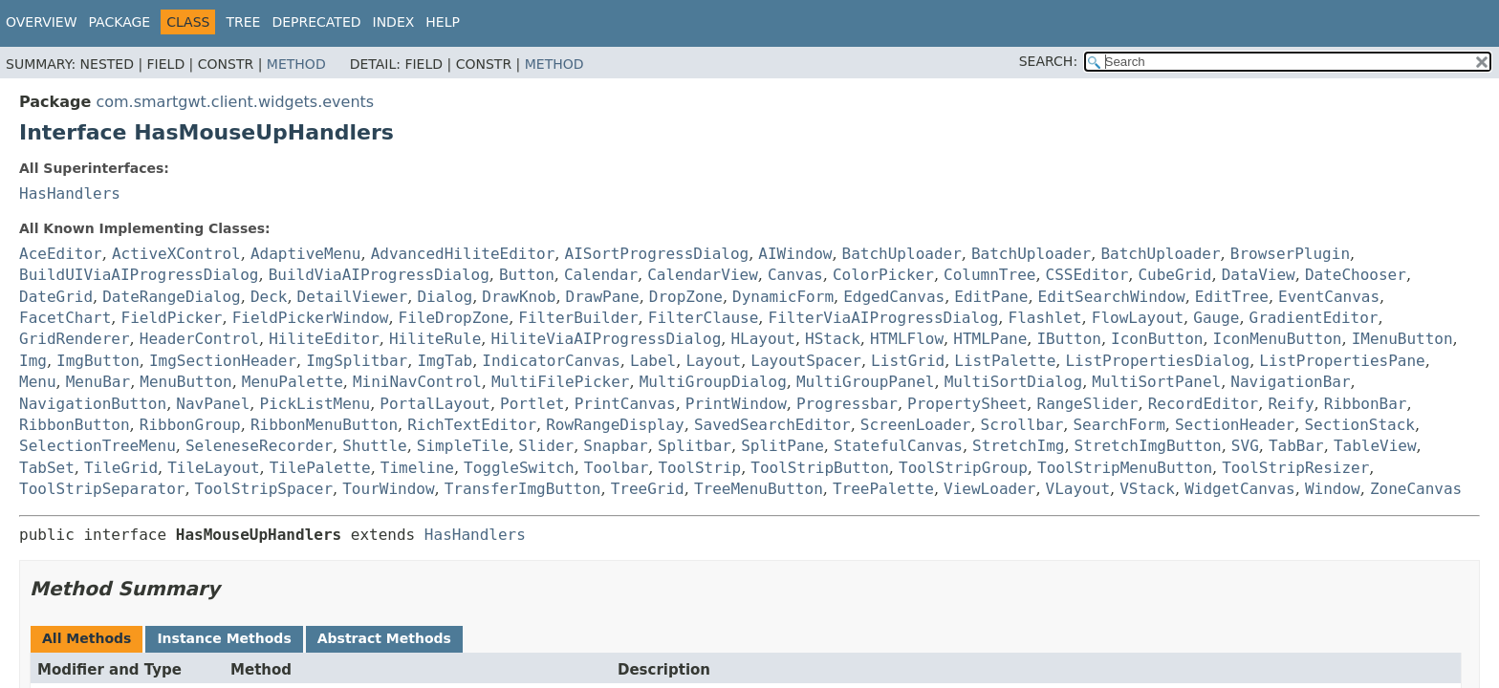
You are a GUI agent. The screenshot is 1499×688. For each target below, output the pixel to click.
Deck (269, 297)
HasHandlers (69, 193)
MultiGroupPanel (865, 382)
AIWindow (795, 254)
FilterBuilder (578, 318)
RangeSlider (1088, 404)
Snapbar (615, 446)
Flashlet (1045, 318)
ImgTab (444, 361)
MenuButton (185, 382)
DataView (1258, 275)
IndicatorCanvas (551, 361)
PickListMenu (315, 404)
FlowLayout (1138, 318)
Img (33, 361)
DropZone (686, 297)
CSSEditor (1087, 275)
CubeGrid (1174, 275)
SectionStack (1359, 425)
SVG (1245, 446)
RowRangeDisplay (615, 425)
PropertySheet (967, 404)
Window (1332, 489)
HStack (832, 339)
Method (296, 64)
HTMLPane (990, 339)
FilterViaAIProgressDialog (884, 318)
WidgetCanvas (1239, 489)
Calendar (601, 275)
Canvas (795, 275)
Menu (37, 382)
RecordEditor (1203, 404)
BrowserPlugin (1290, 254)
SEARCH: (1048, 61)
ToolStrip (699, 468)
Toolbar (616, 468)
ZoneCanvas (1416, 489)
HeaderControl (199, 339)
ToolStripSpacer (264, 489)
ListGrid (908, 361)
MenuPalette (292, 382)
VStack (1147, 489)
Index (394, 22)
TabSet (47, 468)
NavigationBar (1290, 382)
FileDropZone (454, 318)
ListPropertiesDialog (1157, 361)
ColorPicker (883, 275)
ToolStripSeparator (102, 489)
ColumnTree (989, 275)
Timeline (417, 468)
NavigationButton (92, 404)
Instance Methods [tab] (224, 638)
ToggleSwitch (519, 468)
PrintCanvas (625, 404)
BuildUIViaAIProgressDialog (138, 275)
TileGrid (121, 468)
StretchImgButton (1148, 446)
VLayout (1078, 489)
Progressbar (847, 404)
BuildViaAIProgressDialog (379, 275)
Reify (1291, 404)
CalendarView (702, 275)
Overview (41, 22)
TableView (1375, 446)
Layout (713, 361)
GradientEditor (1314, 318)
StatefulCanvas (898, 446)
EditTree (1232, 297)
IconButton (1157, 339)
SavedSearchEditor (772, 425)
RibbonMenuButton (324, 425)
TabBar (1296, 446)
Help (442, 22)
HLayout (762, 339)
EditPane (991, 297)
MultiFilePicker (560, 382)
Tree (243, 22)
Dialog (444, 297)
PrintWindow (736, 404)
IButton (1068, 339)
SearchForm (1118, 425)
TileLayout (213, 468)
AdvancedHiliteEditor (463, 254)
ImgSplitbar (356, 361)
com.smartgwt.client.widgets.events (235, 102)
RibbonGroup (190, 425)
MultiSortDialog (1014, 382)
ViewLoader (989, 489)
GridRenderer (74, 339)
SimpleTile (463, 446)
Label (653, 361)
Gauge (1216, 318)
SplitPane (782, 446)
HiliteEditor (324, 339)
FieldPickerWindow (310, 318)
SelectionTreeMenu (97, 446)
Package (120, 22)
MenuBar (98, 382)
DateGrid (56, 297)
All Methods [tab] (86, 638)
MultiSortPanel (1156, 382)
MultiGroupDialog (713, 382)
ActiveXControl (176, 254)
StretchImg (1018, 446)
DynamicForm (783, 297)
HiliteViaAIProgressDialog (605, 339)
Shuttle (374, 446)
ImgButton (98, 361)
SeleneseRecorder (259, 446)
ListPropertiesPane (1341, 361)
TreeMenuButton (758, 489)
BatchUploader (902, 254)
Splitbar (694, 446)
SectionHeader (1234, 425)
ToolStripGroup (963, 468)
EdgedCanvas (894, 297)
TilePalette (320, 468)
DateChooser (1355, 275)
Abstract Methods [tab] (384, 638)
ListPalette (1004, 361)
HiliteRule (435, 339)
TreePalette (883, 489)
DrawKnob (518, 297)
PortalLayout (435, 404)
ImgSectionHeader (222, 361)
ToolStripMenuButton (1124, 468)
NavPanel (213, 404)
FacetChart (65, 318)
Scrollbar (1022, 425)
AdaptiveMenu (305, 254)
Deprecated (316, 22)
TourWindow (388, 489)
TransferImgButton (523, 489)
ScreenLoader (915, 425)
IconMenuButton (1277, 339)
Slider (546, 446)
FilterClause (703, 318)
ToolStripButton (819, 468)
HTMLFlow (907, 339)
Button (526, 275)
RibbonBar (1365, 404)
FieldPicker (172, 318)
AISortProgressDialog (657, 254)
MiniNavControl (417, 382)
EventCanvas (1329, 297)
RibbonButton (74, 425)
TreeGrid (647, 489)
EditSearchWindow (1111, 297)
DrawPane (603, 297)
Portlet (532, 404)
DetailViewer (352, 297)
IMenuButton (1402, 339)
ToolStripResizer (1295, 468)
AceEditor (60, 254)
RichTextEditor (471, 425)
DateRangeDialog (171, 297)
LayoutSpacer (805, 361)
